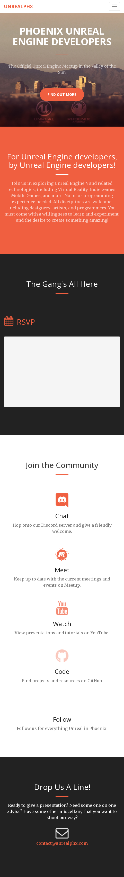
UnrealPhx (18, 6)
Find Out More (62, 94)
